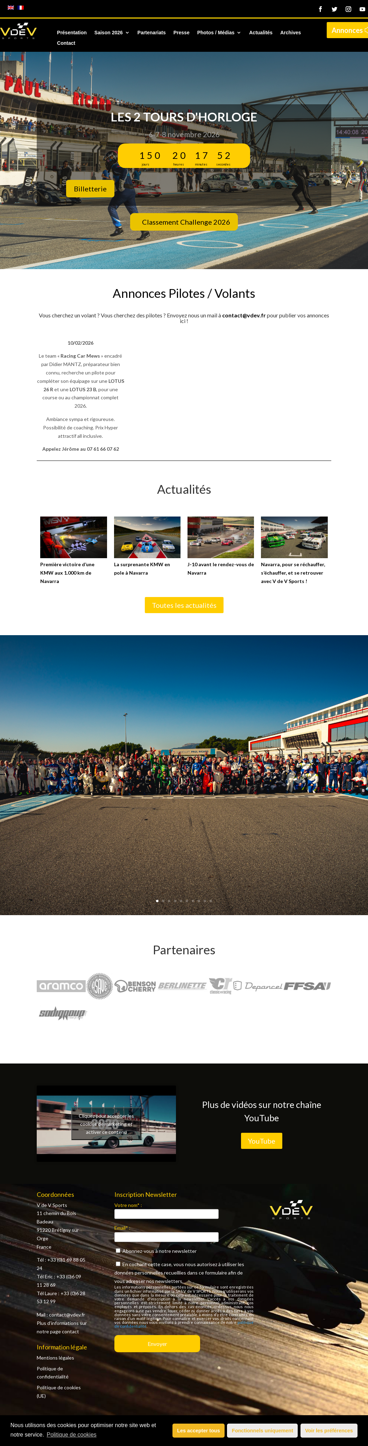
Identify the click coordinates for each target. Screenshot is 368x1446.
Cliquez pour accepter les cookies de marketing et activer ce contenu (106, 1123)
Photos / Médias (216, 32)
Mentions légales (55, 1358)
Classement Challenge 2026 (186, 222)
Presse (182, 32)
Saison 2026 (108, 32)
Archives (290, 32)
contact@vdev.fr (244, 315)
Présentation (72, 32)
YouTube (261, 1141)
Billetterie (90, 188)
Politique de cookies (71, 1435)
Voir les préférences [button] (329, 1430)
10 (211, 901)
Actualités (261, 32)
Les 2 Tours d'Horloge (184, 116)
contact (70, 1331)
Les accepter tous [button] (198, 1430)
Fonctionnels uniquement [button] (262, 1430)
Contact (66, 43)
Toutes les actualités (184, 605)
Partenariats (151, 32)
